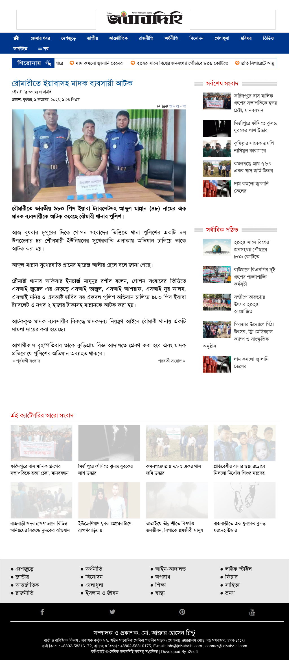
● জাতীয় (19, 576)
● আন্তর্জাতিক (24, 585)
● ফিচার (229, 576)
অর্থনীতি (171, 38)
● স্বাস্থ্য (157, 593)
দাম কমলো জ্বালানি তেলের (104, 63)
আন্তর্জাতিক (118, 38)
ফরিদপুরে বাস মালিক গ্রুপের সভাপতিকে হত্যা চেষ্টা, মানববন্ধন (255, 103)
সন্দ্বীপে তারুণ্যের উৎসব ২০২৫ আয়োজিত (249, 304)
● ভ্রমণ (227, 593)
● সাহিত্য (230, 585)
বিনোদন (196, 38)
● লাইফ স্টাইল (236, 569)
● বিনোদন (91, 576)
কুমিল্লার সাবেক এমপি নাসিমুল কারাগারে (254, 147)
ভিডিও (268, 38)
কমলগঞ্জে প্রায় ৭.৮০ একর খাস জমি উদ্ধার (253, 167)
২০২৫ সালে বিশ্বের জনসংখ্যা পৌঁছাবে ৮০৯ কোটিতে (186, 63)
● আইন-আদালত (168, 569)
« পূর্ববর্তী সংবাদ (26, 361)
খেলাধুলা (222, 38)
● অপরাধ (160, 576)
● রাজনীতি (21, 593)
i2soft (193, 651)
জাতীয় (92, 38)
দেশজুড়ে (68, 38)
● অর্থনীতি (91, 569)
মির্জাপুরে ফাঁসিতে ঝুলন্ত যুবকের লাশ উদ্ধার (255, 127)
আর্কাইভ (20, 49)
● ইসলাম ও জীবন (99, 593)
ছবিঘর (245, 38)
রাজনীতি (146, 38)
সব (43, 49)
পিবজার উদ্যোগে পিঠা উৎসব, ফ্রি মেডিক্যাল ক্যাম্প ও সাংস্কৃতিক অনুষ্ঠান (238, 335)
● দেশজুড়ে (22, 569)
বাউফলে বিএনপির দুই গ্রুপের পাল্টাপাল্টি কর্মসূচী (254, 276)
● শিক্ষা (158, 585)
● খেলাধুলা (91, 585)
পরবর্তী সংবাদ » (171, 361)
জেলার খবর (40, 38)
